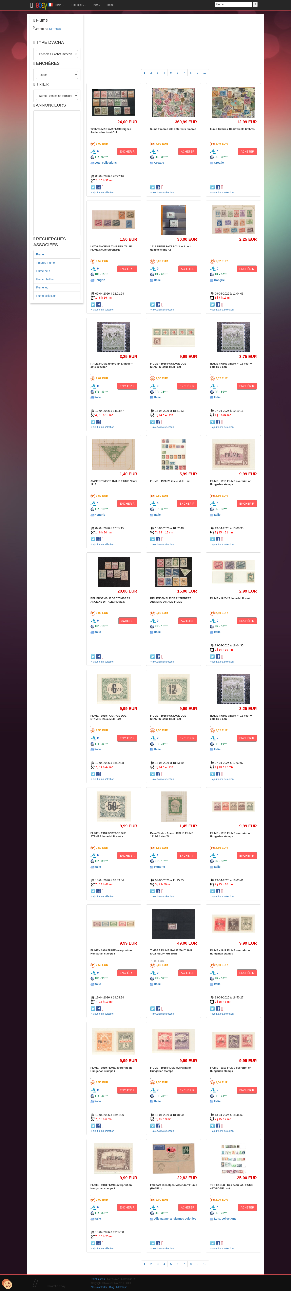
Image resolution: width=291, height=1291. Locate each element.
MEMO (110, 5)
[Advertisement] (57, 173)
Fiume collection (46, 295)
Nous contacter (99, 1287)
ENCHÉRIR (127, 151)
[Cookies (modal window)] (7, 1284)
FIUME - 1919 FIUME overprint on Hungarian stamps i (230, 952)
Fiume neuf (43, 271)
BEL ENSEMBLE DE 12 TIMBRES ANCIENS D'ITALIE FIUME (170, 600)
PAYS (96, 5)
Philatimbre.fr (98, 1279)
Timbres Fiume (45, 262)
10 (205, 72)
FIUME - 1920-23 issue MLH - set (170, 481)
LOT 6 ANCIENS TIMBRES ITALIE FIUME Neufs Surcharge (111, 248)
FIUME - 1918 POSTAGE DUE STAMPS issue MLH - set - (168, 365)
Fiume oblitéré (45, 279)
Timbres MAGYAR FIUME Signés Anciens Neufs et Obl (111, 131)
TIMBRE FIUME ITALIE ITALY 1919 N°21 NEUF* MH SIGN (171, 952)
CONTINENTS (78, 5)
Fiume (40, 254)
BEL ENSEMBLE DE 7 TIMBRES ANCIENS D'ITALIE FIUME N (110, 600)
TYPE (60, 5)
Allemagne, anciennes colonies (175, 1218)
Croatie (159, 162)
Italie (157, 280)
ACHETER (187, 151)
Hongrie (99, 280)
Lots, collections (105, 162)
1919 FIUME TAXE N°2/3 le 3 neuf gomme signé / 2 (170, 248)
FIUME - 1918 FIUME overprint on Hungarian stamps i (230, 483)
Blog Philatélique (118, 1287)
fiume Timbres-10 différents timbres (232, 129)
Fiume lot (42, 287)
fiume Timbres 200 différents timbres (173, 129)
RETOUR (55, 29)
